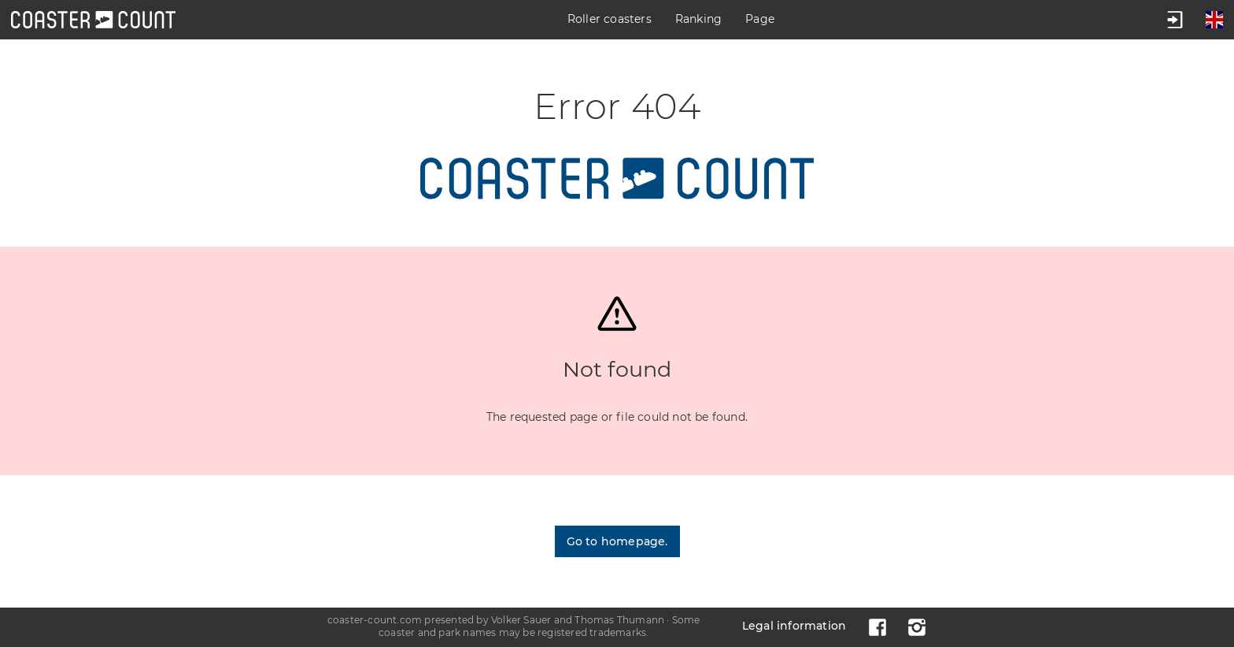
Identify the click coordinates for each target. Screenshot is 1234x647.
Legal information (794, 626)
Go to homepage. (617, 541)
